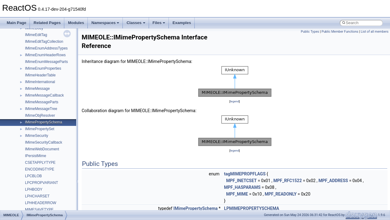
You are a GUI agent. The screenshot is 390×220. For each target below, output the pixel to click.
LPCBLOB (33, 176)
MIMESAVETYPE (39, 209)
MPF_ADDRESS (333, 180)
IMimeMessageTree (41, 109)
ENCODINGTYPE (39, 169)
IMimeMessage (37, 88)
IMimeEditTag (36, 35)
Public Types (310, 32)
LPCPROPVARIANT (41, 183)
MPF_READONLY (281, 194)
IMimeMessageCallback (44, 95)
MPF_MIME (237, 194)
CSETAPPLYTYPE (40, 162)
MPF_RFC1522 (287, 180)
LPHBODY (33, 189)
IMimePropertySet (39, 129)
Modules (76, 22)
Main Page (16, 22)
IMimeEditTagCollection (44, 41)
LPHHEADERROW (40, 203)
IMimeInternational (40, 82)
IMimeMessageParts (41, 102)
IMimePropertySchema (43, 122)
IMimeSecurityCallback (43, 142)
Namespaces (105, 22)
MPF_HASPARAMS (242, 187)
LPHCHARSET (37, 196)
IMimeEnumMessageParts (46, 62)
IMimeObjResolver (40, 115)
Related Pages (47, 22)
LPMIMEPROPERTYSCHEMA (251, 208)
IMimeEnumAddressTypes (46, 48)
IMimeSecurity (36, 136)
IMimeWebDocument (42, 149)
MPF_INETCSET (241, 180)
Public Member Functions (339, 32)
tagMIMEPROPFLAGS (244, 173)
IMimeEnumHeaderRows (45, 55)
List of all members (374, 32)
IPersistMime (35, 156)
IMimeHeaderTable (40, 75)
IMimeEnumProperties (43, 68)
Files (159, 22)
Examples (181, 22)
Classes (135, 22)
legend (234, 101)
